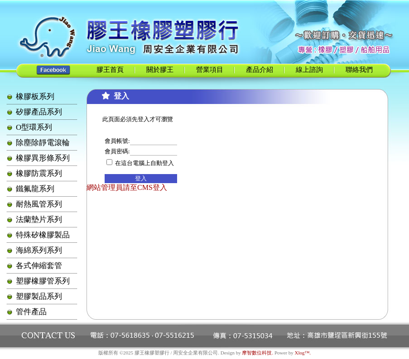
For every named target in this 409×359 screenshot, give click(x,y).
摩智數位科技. (257, 352)
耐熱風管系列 (39, 204)
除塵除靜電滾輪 (43, 142)
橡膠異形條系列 (43, 158)
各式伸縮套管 (39, 265)
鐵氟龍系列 (35, 188)
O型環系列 (34, 127)
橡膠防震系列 (39, 173)
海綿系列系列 (39, 250)
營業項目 (209, 69)
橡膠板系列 (35, 96)
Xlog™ (302, 352)
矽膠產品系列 (39, 112)
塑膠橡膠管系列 (43, 281)
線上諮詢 (309, 69)
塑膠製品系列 (39, 296)
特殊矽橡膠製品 (43, 235)
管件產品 (31, 311)
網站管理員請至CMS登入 (127, 187)
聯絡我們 (359, 69)
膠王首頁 (110, 69)
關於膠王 (159, 69)
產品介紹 (259, 69)
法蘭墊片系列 (39, 219)
